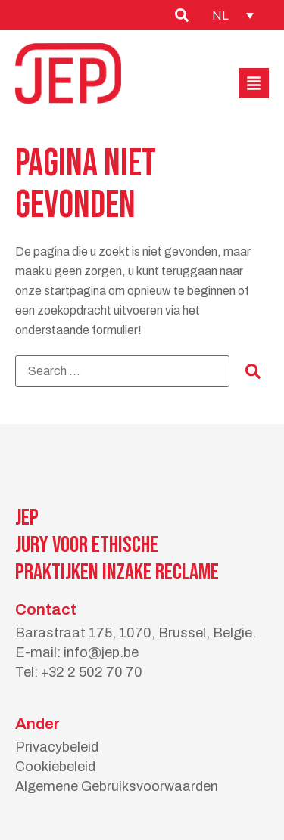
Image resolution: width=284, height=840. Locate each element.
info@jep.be (101, 652)
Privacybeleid (56, 747)
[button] (254, 83)
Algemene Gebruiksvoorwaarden (116, 786)
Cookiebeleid (55, 766)
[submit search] (253, 371)
